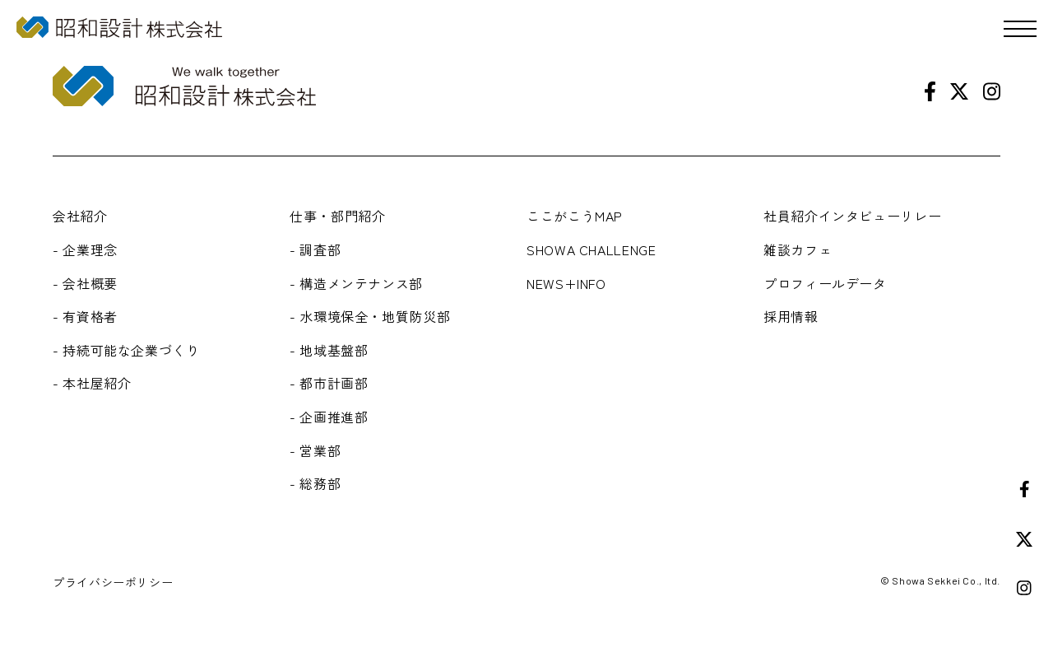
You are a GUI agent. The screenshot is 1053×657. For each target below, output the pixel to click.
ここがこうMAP (574, 216)
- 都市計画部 (329, 383)
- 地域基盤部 (329, 350)
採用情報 (791, 316)
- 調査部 (315, 249)
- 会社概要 (85, 283)
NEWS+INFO (566, 283)
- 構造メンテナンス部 (356, 283)
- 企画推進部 (329, 416)
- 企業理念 (85, 249)
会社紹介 (80, 216)
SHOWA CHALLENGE (591, 249)
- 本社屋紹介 (92, 383)
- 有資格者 (85, 316)
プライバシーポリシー (113, 582)
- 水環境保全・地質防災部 (370, 316)
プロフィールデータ (825, 283)
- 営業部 (315, 450)
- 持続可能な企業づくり (126, 350)
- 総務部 (315, 483)
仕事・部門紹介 (337, 216)
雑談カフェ (797, 249)
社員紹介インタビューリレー (852, 216)
